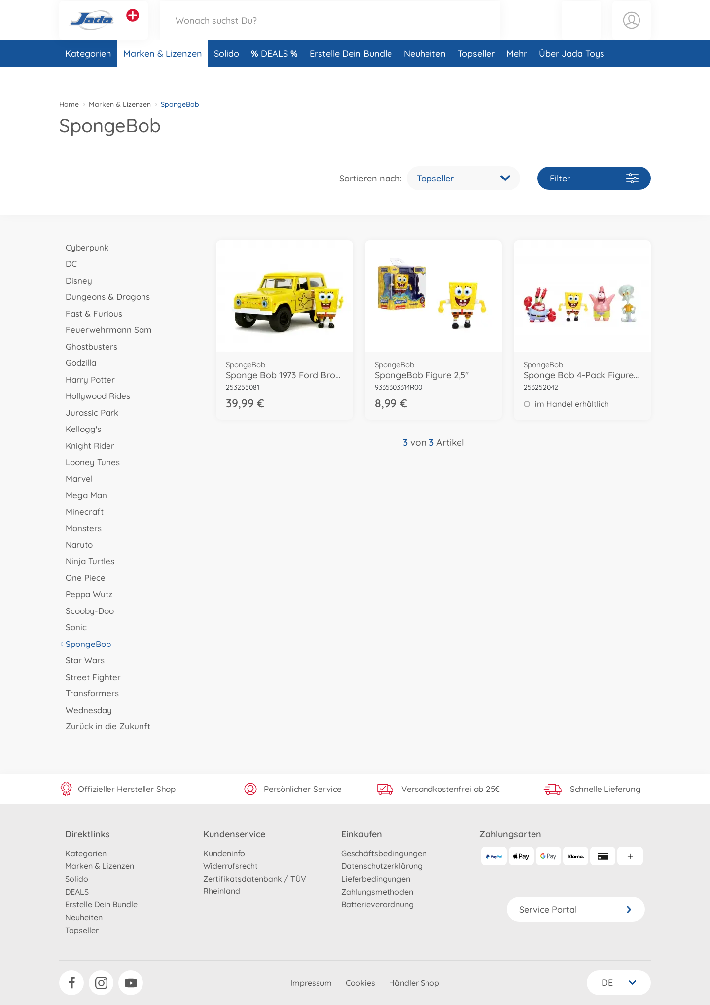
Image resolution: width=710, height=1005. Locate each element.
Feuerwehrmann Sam (105, 329)
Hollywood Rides (94, 396)
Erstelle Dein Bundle (351, 75)
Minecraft (81, 511)
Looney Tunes (89, 462)
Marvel (76, 478)
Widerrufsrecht (230, 866)
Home (69, 104)
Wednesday (85, 710)
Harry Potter (87, 379)
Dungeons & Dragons (104, 296)
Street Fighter (90, 677)
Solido (226, 75)
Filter (594, 178)
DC (68, 263)
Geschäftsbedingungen (383, 853)
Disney (75, 280)
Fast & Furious (90, 313)
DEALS (275, 75)
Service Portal (576, 909)
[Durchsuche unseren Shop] (330, 31)
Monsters (80, 528)
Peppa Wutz (85, 594)
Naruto (76, 544)
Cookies (360, 983)
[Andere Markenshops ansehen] (132, 26)
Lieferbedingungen (375, 879)
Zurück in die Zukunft (104, 726)
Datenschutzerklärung (382, 866)
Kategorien (88, 75)
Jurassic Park (88, 412)
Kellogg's (80, 429)
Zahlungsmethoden (377, 892)
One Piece (82, 578)
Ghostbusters (88, 346)
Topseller (476, 75)
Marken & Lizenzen (162, 75)
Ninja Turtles (86, 561)
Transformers (89, 693)
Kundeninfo (224, 853)
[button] (581, 31)
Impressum (311, 983)
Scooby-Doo (86, 611)
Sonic (73, 627)
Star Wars (82, 660)
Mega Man (83, 495)
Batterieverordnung (377, 904)
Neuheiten (425, 75)
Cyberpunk (83, 247)
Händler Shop (414, 983)
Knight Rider (86, 445)
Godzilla (77, 363)
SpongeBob (85, 644)
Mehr (516, 75)
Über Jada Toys (571, 75)
